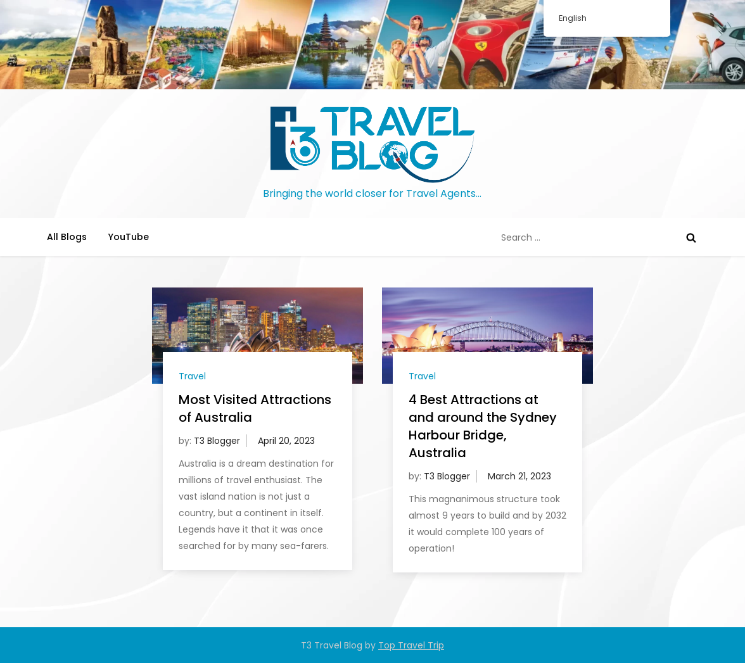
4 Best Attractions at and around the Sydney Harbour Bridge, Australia (483, 426)
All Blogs (67, 236)
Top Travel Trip (411, 645)
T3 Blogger (217, 440)
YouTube (128, 236)
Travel (192, 376)
